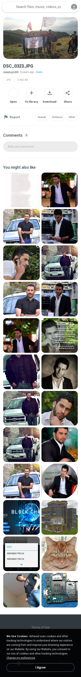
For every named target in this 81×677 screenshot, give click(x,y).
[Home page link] (8, 7)
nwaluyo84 (10, 72)
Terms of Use (40, 627)
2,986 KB (22, 79)
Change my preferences (20, 657)
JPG (8, 79)
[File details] (21, 190)
